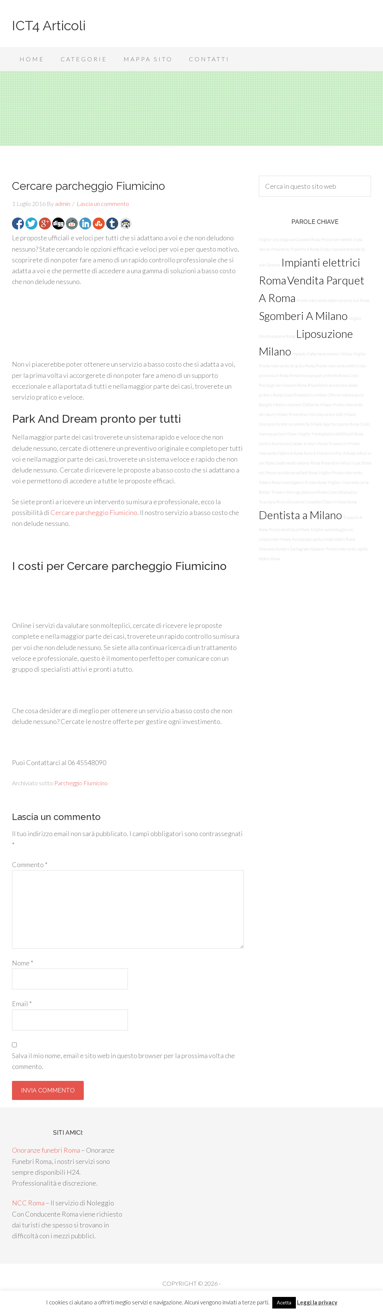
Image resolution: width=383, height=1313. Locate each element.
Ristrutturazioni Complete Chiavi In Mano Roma (316, 501)
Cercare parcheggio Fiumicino (93, 512)
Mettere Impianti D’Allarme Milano (302, 404)
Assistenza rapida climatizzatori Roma (323, 539)
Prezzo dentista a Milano (289, 529)
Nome (22, 963)
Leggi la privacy (317, 1302)
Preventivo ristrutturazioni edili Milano (322, 414)
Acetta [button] (284, 1303)
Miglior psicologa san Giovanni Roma (289, 239)
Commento (30, 864)
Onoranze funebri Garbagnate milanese (292, 548)
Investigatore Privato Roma (304, 482)
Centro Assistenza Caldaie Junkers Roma (293, 443)
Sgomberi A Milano (303, 315)
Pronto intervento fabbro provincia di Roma (333, 300)
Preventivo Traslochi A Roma (295, 249)
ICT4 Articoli (49, 25)
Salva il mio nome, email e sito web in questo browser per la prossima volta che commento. (123, 1060)
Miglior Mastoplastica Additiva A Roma (330, 433)
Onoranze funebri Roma (46, 1150)
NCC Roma (28, 1203)
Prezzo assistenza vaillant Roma (291, 472)
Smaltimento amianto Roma (298, 462)
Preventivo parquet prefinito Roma (318, 375)
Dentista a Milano (300, 514)
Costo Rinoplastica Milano (305, 394)
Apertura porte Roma (341, 424)
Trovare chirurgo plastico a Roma (298, 492)
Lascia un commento (103, 203)
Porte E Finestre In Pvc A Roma (329, 453)
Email (22, 1003)
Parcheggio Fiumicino (81, 782)
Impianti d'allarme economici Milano (322, 353)
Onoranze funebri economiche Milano (290, 424)
